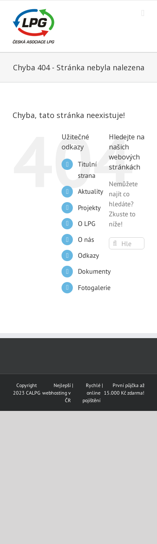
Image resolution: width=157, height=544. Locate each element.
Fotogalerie (94, 287)
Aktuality (90, 191)
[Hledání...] (126, 243)
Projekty (89, 207)
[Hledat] (115, 243)
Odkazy (88, 255)
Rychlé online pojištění (91, 392)
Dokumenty (94, 271)
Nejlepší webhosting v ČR (56, 392)
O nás (86, 239)
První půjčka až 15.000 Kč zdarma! (124, 389)
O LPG (86, 223)
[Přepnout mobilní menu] (142, 13)
